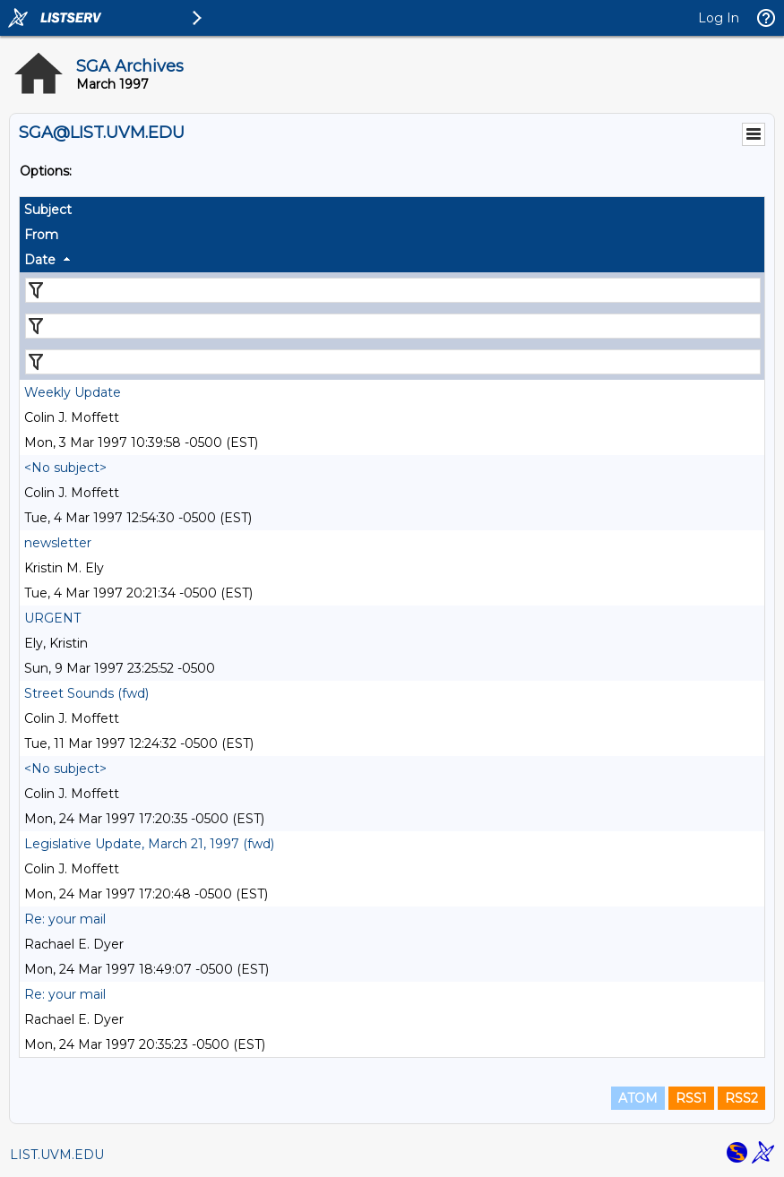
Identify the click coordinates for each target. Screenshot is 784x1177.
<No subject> (65, 468)
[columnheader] (392, 209)
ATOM (638, 1098)
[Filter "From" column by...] (393, 326)
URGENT (52, 618)
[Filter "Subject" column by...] (393, 290)
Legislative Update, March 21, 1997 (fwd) (149, 844)
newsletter (57, 543)
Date (40, 260)
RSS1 (691, 1098)
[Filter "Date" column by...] (393, 361)
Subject (48, 210)
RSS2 (741, 1098)
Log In (718, 18)
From (41, 235)
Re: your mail (65, 919)
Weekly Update (72, 392)
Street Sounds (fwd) (86, 693)
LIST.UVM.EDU (57, 1155)
